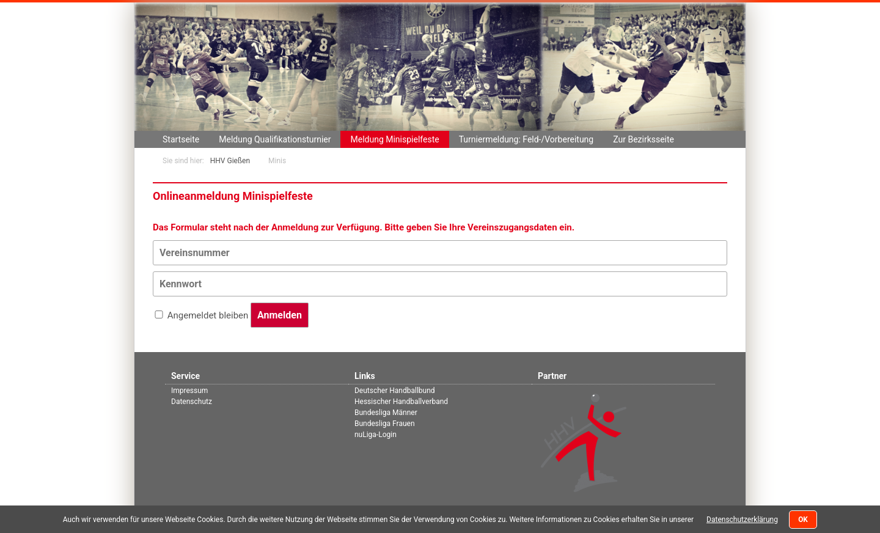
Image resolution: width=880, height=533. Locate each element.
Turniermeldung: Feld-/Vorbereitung (526, 139)
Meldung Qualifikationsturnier (275, 139)
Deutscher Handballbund (394, 390)
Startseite (181, 139)
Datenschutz (191, 401)
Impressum (189, 390)
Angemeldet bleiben (208, 315)
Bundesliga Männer (385, 412)
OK (803, 519)
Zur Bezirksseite (643, 139)
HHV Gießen (230, 160)
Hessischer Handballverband (401, 401)
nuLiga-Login (375, 434)
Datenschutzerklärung (742, 519)
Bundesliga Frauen (384, 423)
